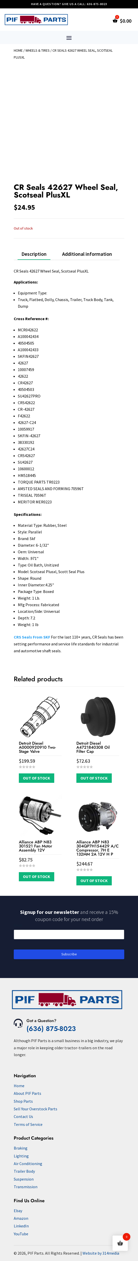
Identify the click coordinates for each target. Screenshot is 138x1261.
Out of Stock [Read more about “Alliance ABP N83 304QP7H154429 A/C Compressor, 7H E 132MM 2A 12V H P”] (94, 880)
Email (18, 925)
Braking (20, 1148)
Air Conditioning (28, 1163)
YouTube (21, 1233)
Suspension (24, 1179)
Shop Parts (23, 1101)
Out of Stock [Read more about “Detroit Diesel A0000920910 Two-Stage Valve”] (36, 778)
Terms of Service (28, 1124)
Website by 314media (100, 1253)
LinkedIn (21, 1225)
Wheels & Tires (37, 50)
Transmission (25, 1186)
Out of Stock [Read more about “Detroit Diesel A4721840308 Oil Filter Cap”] (94, 778)
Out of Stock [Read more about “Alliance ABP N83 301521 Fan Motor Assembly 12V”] (36, 876)
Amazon (21, 1218)
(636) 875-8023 (51, 1028)
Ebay (18, 1210)
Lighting (21, 1155)
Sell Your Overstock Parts (35, 1108)
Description (34, 254)
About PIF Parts (27, 1093)
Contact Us (23, 1116)
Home (18, 50)
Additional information (87, 254)
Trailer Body (24, 1171)
